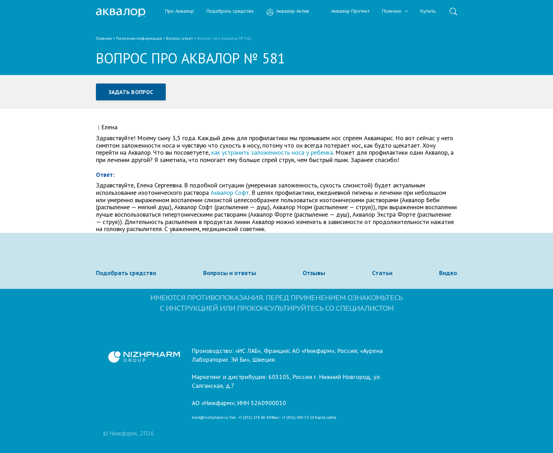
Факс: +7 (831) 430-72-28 (292, 418)
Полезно (395, 11)
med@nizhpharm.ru (210, 418)
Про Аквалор (179, 11)
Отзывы (314, 273)
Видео (448, 273)
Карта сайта (325, 418)
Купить (428, 11)
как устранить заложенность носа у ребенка (272, 152)
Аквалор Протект (345, 11)
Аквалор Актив (287, 11)
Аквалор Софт (230, 192)
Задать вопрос (131, 91)
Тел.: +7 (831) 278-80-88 (250, 418)
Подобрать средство (230, 11)
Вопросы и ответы (229, 273)
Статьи (382, 273)
